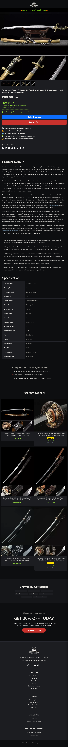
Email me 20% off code (11, 145)
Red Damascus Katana (40, 596)
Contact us (34, 678)
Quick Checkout (34, 117)
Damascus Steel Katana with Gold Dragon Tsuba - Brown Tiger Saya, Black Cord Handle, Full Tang (17, 434)
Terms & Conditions (34, 705)
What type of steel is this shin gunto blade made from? (31, 371)
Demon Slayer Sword (34, 733)
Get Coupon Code (34, 630)
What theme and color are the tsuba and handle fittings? (32, 378)
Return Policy (34, 702)
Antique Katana (53, 205)
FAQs (34, 683)
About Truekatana (34, 676)
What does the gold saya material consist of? (28, 375)
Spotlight (34, 688)
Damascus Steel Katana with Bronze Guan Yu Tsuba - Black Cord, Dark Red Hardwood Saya (17, 499)
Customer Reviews (34, 686)
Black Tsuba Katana (34, 591)
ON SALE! (50, 438)
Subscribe (34, 681)
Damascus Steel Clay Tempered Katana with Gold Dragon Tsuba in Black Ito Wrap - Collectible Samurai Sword (51, 559)
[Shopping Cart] (62, 4)
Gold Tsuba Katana (21, 591)
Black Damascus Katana (46, 594)
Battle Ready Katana (47, 591)
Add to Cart (34, 122)
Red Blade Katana (26, 596)
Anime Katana (33, 594)
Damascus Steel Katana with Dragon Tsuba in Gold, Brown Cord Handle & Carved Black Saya (51, 499)
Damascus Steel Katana (10, 231)
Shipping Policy (34, 700)
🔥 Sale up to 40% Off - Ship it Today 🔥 (34, 10)
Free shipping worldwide (20, 112)
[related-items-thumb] (17, 415)
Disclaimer (34, 719)
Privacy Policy (34, 707)
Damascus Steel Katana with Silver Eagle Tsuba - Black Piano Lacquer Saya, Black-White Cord (17, 559)
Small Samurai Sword (21, 594)
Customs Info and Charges (34, 721)
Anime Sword (34, 735)
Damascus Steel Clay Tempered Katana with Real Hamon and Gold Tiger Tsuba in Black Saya (51, 434)
